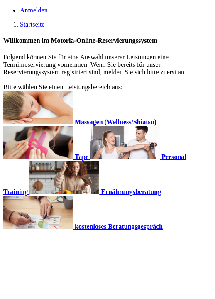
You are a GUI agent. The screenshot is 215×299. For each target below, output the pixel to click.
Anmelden (34, 10)
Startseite (32, 24)
